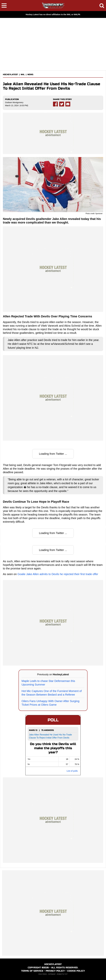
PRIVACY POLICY (55, 971)
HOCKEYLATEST (10, 74)
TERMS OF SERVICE (32, 971)
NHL (23, 74)
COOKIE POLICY (76, 971)
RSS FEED (43, 974)
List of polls (72, 771)
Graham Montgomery (14, 102)
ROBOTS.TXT (62, 974)
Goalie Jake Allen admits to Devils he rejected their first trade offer (58, 574)
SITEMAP (51, 974)
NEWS (30, 74)
